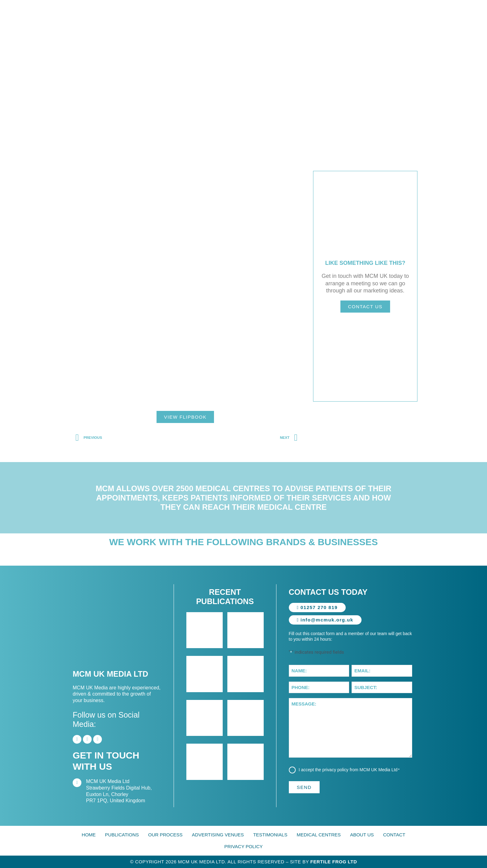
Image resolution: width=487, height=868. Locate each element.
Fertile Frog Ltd (333, 861)
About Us (362, 834)
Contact (394, 834)
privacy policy (336, 769)
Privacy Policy (243, 846)
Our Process (165, 834)
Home (89, 834)
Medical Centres (319, 834)
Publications (122, 834)
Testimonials (270, 834)
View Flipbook (185, 417)
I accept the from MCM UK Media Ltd (349, 769)
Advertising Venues (218, 834)
